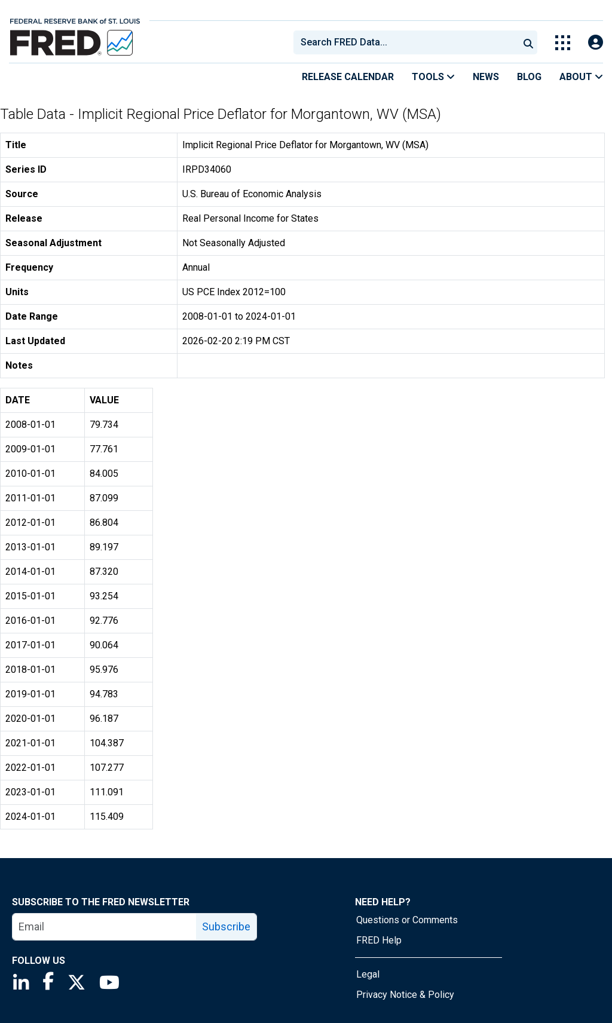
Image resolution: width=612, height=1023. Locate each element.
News (486, 76)
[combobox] (405, 42)
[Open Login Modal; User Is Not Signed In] (595, 42)
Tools (433, 76)
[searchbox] (408, 42)
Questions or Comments (407, 920)
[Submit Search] (528, 42)
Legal (368, 974)
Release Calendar (348, 76)
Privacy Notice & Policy (405, 994)
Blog (529, 76)
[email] (105, 927)
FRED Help (379, 940)
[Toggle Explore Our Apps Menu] (562, 42)
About (581, 76)
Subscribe (226, 926)
